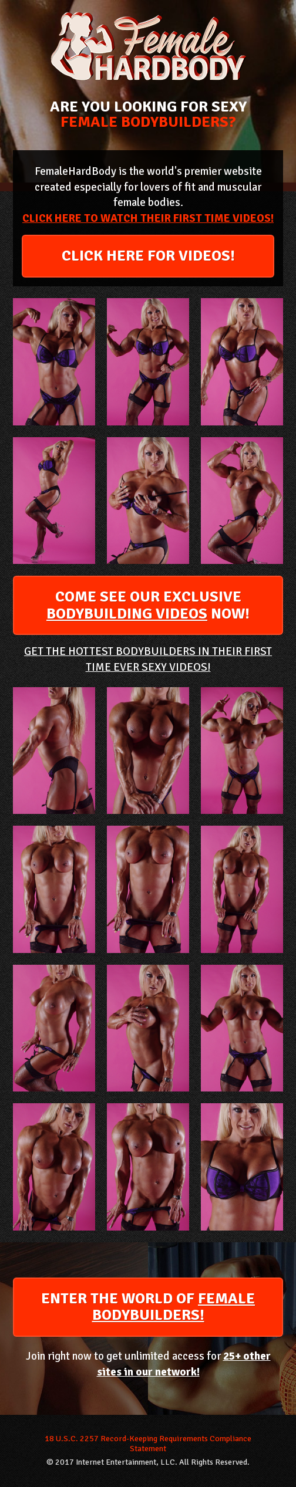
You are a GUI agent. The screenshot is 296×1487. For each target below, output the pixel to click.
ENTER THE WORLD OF (148, 1307)
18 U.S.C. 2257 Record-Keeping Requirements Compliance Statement (148, 1444)
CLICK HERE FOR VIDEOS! (148, 255)
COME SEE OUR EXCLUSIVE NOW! (148, 605)
